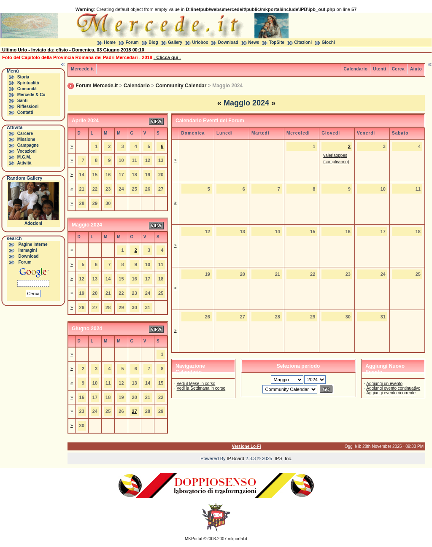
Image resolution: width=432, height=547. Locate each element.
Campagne (28, 145)
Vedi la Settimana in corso (201, 388)
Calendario (356, 69)
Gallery (175, 42)
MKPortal (193, 538)
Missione (26, 139)
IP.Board (235, 458)
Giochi (328, 42)
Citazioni (303, 42)
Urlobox (200, 42)
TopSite (276, 42)
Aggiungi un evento (384, 383)
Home (110, 42)
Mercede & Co (31, 94)
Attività (24, 163)
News (253, 42)
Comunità (27, 88)
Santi (22, 100)
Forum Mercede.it (97, 86)
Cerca (398, 69)
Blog (153, 42)
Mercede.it (82, 69)
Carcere (25, 133)
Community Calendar (181, 86)
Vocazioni (27, 151)
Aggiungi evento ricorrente (391, 393)
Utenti (379, 69)
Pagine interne (33, 244)
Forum (132, 42)
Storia (23, 77)
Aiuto (416, 69)
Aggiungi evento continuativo (393, 388)
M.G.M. (24, 157)
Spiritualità (28, 83)
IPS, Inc (283, 458)
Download (228, 42)
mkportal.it (237, 538)
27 (134, 411)
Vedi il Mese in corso (196, 383)
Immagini (28, 250)
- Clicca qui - (167, 57)
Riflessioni (28, 106)
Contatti (25, 112)
